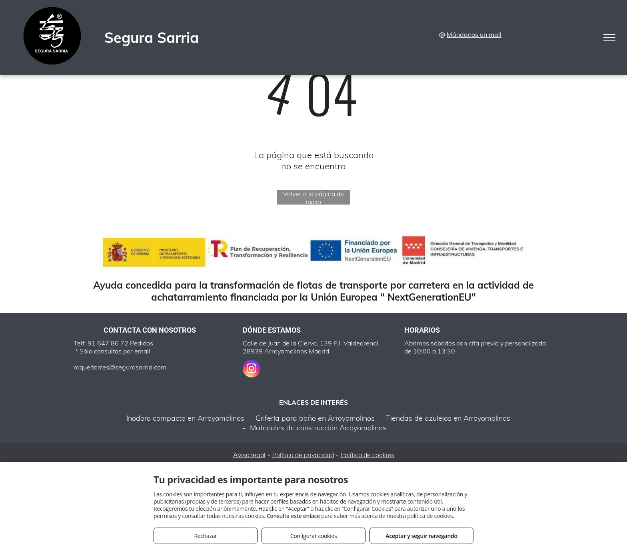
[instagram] (251, 369)
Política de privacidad (303, 455)
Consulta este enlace (293, 516)
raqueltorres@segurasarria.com (120, 367)
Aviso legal (249, 455)
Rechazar (205, 536)
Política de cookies (367, 455)
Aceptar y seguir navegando (421, 536)
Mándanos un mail (474, 34)
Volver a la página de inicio (313, 197)
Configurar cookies (313, 536)
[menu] (609, 37)
